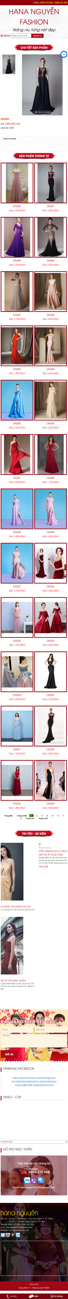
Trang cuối (43, 818)
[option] (42, 84)
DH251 (50, 206)
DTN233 (17, 695)
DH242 (50, 423)
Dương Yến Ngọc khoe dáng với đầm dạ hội (31, 906)
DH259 (17, 206)
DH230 (50, 749)
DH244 (50, 369)
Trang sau (30, 818)
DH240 (50, 477)
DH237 (17, 586)
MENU (6, 35)
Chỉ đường (58, 1296)
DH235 (17, 640)
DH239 (17, 532)
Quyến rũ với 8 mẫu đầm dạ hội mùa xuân (28, 980)
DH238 (50, 532)
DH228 (50, 803)
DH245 (17, 369)
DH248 (50, 260)
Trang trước (22, 816)
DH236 (50, 586)
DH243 (17, 423)
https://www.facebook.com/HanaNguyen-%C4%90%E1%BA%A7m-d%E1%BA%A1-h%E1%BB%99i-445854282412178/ (34, 1082)
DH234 (50, 640)
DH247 (17, 314)
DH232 (50, 695)
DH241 (17, 477)
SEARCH (37, 36)
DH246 (50, 314)
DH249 (17, 260)
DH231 (17, 749)
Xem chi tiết (6, 913)
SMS (36, 1296)
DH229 (17, 803)
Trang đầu (8, 816)
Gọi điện (13, 1296)
